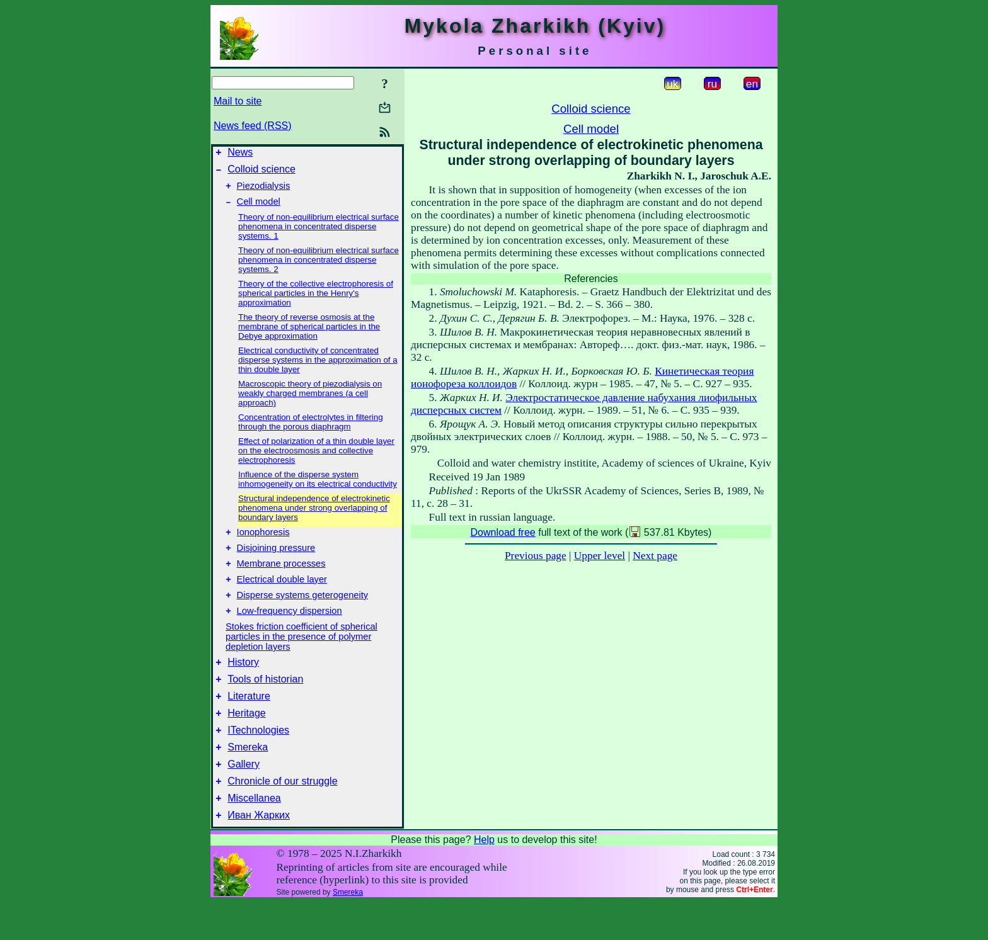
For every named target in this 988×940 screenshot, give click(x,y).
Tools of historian (265, 701)
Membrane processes (281, 577)
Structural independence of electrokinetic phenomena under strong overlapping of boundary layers (314, 515)
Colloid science (261, 172)
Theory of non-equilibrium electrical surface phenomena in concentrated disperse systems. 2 (318, 267)
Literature (248, 720)
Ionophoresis (263, 541)
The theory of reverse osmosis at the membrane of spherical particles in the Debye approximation (309, 334)
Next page (655, 556)
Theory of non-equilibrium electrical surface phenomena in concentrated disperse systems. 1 (318, 234)
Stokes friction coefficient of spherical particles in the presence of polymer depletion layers (301, 655)
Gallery (243, 796)
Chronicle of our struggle (282, 815)
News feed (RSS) (253, 125)
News (240, 154)
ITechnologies (258, 758)
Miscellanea (253, 834)
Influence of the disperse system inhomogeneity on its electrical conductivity (317, 486)
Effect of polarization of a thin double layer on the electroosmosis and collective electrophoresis (316, 458)
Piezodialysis (263, 191)
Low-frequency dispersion (289, 630)
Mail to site (237, 101)
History (243, 682)
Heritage (246, 739)
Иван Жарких (258, 852)
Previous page (535, 556)
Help (484, 877)
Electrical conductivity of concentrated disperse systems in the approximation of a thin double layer (318, 367)
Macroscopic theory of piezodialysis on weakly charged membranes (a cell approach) (310, 401)
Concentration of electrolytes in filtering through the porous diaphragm (310, 429)
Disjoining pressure (276, 559)
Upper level (599, 556)
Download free (503, 532)
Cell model (258, 209)
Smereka (247, 777)
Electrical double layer (282, 594)
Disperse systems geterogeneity (303, 612)
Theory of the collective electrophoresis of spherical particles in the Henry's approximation (315, 300)
